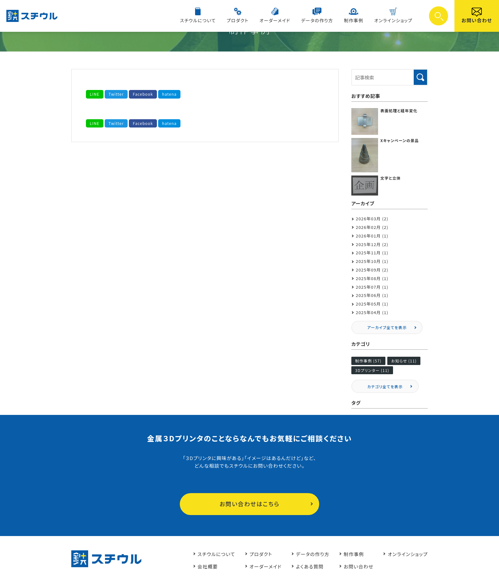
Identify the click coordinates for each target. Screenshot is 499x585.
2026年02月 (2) (372, 227)
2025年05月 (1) (372, 304)
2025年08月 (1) (372, 278)
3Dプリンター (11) (372, 370)
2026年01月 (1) (372, 236)
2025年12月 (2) (372, 244)
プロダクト (244, 20)
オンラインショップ (394, 20)
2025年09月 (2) (372, 270)
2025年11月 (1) (372, 253)
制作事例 (355, 20)
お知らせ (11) (404, 360)
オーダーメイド (279, 20)
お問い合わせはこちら (250, 504)
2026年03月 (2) (372, 219)
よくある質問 (308, 566)
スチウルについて (205, 20)
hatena (169, 94)
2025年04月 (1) (372, 312)
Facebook (143, 94)
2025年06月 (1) (372, 295)
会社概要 (204, 566)
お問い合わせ (476, 20)
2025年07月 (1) (372, 287)
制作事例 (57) (368, 360)
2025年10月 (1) (372, 261)
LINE (95, 94)
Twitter (116, 94)
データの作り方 (320, 20)
